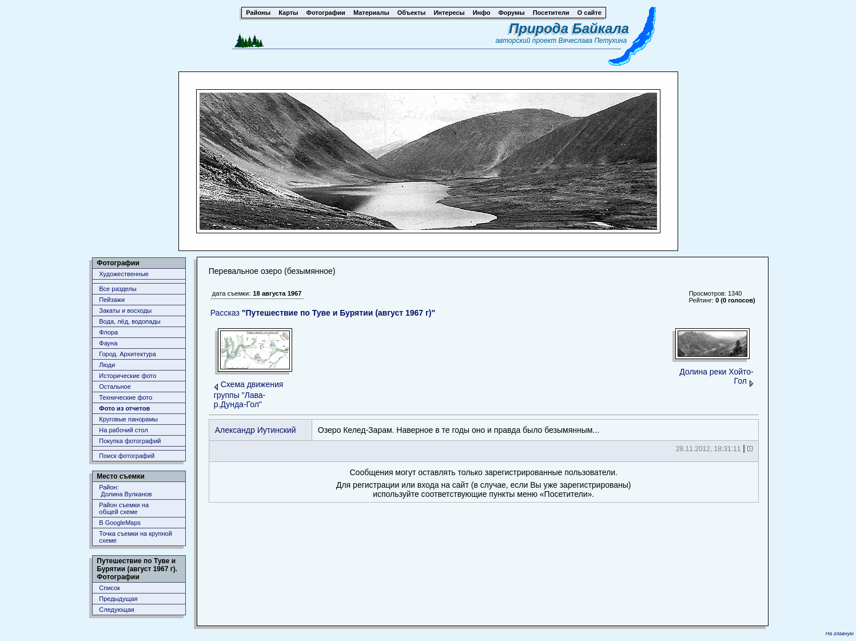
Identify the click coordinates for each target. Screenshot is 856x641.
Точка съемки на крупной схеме (135, 537)
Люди (107, 364)
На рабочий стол (123, 430)
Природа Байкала (569, 28)
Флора (108, 332)
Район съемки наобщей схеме (124, 508)
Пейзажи (112, 299)
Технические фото (125, 397)
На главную (840, 633)
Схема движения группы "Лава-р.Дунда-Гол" (249, 394)
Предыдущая (118, 598)
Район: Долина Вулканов (125, 490)
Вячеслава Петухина (593, 41)
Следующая (116, 609)
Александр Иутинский (255, 430)
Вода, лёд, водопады (129, 321)
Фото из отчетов (124, 408)
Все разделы (117, 288)
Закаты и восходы (125, 310)
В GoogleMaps (120, 522)
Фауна (108, 343)
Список (109, 587)
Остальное (115, 386)
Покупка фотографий (130, 440)
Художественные (124, 273)
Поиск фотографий (126, 455)
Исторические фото (127, 375)
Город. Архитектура (127, 354)
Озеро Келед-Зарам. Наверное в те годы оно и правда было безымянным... (458, 430)
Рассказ (322, 312)
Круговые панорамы (128, 419)
